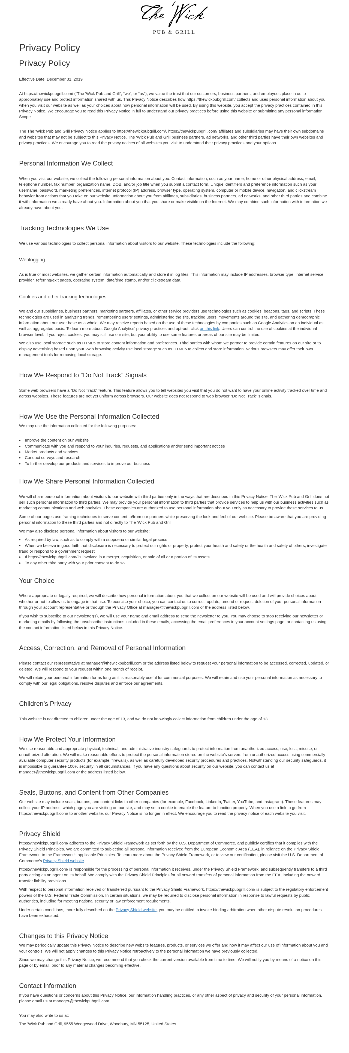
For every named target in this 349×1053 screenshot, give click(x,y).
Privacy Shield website (63, 860)
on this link (209, 328)
